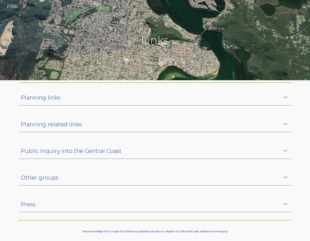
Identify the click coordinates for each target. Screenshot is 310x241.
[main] (155, 40)
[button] (304, 6)
